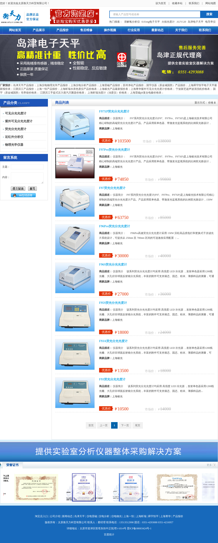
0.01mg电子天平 (151, 21)
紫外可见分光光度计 (18, 121)
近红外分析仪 (14, 137)
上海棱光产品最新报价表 (113, 88)
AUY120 (181, 21)
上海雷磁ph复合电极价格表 (145, 92)
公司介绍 (55, 516)
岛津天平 (79, 516)
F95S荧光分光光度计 (113, 302)
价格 (210, 102)
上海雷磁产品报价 (109, 85)
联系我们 (194, 3)
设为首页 (160, 3)
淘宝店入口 (41, 516)
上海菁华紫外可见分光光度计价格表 (151, 88)
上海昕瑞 (141, 516)
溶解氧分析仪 (132, 21)
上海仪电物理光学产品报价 (52, 85)
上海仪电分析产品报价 (84, 85)
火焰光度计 (168, 21)
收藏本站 (177, 3)
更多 (209, 464)
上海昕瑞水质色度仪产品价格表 (78, 88)
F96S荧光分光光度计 (113, 264)
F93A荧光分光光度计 (113, 341)
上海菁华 (165, 516)
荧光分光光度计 (15, 129)
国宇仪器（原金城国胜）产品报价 (166, 85)
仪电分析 (104, 516)
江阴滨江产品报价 (23, 88)
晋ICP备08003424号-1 (139, 528)
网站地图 (210, 3)
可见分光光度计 (15, 113)
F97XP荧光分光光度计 (114, 111)
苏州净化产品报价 (133, 85)
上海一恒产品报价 (47, 88)
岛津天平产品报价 (23, 85)
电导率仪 (210, 21)
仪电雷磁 (92, 516)
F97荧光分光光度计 (112, 188)
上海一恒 (128, 516)
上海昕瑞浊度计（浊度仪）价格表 (107, 92)
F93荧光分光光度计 (112, 379)
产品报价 (178, 516)
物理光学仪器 (14, 144)
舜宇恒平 (153, 516)
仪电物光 (116, 516)
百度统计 (109, 534)
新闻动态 (67, 516)
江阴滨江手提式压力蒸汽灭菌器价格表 (62, 92)
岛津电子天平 (195, 21)
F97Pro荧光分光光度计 (114, 149)
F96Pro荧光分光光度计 (114, 226)
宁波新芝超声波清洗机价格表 (193, 88)
